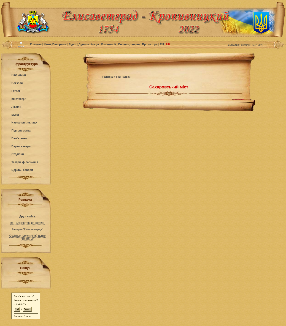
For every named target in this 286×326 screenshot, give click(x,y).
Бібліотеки (18, 75)
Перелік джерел (129, 44)
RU (162, 44)
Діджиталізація (89, 44)
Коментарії (109, 44)
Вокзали (17, 83)
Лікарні (16, 106)
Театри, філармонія (24, 162)
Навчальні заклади (24, 122)
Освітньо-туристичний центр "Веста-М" (27, 237)
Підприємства (20, 130)
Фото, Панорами (55, 44)
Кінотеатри (18, 99)
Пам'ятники (19, 138)
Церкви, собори (22, 170)
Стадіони (17, 154)
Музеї (15, 114)
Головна (36, 44)
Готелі (15, 91)
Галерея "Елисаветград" (27, 229)
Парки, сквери (21, 146)
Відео (72, 44)
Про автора (150, 44)
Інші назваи (123, 76)
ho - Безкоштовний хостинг (27, 223)
